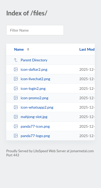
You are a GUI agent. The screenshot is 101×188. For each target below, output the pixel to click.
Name (19, 49)
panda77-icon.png (32, 126)
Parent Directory (30, 60)
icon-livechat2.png (32, 79)
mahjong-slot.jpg (30, 116)
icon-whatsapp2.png (33, 107)
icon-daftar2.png (30, 69)
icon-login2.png (30, 88)
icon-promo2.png (31, 98)
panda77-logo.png (32, 135)
